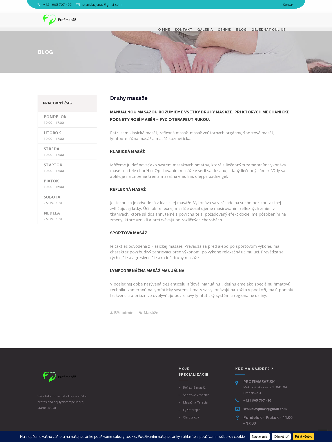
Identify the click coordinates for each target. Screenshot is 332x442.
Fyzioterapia (191, 410)
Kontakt (289, 4)
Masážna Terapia (195, 402)
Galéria (205, 20)
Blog (241, 20)
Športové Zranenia (196, 395)
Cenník (224, 20)
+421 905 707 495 (57, 4)
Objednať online (269, 20)
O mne (164, 20)
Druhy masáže (129, 98)
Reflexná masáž (194, 387)
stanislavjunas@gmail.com (102, 4)
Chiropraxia (191, 417)
